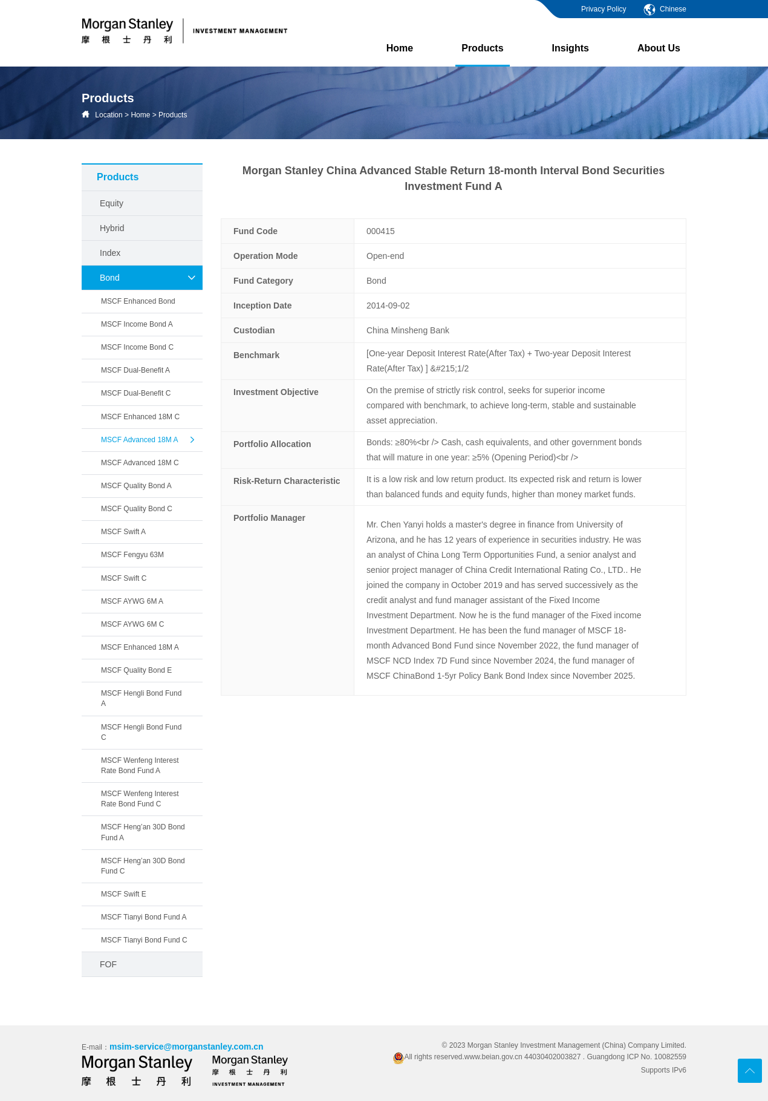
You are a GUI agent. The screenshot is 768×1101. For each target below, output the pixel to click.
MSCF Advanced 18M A (149, 440)
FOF (108, 964)
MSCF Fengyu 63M (132, 554)
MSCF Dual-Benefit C (136, 393)
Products (482, 55)
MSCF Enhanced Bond (138, 301)
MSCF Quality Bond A (136, 486)
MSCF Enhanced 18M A (140, 647)
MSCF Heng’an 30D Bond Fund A (143, 832)
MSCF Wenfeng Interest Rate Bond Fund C (140, 798)
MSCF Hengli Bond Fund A (141, 698)
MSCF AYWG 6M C (132, 624)
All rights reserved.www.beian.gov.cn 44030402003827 (487, 1057)
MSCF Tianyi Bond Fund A (143, 917)
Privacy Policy (603, 9)
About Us (658, 48)
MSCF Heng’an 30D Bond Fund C (143, 866)
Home (399, 48)
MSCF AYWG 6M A (132, 601)
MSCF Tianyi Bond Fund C (144, 940)
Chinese (664, 9)
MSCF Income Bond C (137, 347)
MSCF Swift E (123, 894)
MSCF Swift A (123, 532)
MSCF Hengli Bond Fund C (141, 732)
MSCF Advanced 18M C (140, 463)
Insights (570, 48)
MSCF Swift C (123, 578)
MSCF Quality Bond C (136, 509)
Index (110, 253)
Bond (148, 278)
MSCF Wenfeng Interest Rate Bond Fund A (140, 765)
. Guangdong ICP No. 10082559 (634, 1057)
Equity (111, 203)
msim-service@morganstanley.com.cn (186, 1046)
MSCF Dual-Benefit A (135, 370)
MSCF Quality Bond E (136, 670)
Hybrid (112, 228)
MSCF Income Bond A (137, 324)
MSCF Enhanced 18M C (140, 417)
